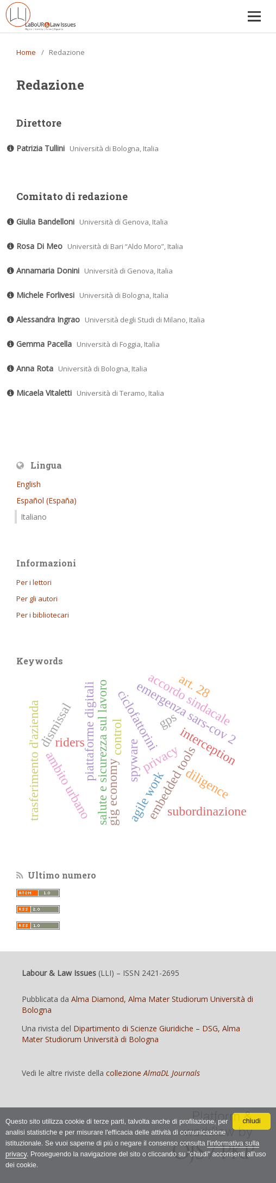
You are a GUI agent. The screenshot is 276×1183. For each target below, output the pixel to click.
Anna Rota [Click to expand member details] (34, 368)
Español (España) (46, 500)
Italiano (34, 517)
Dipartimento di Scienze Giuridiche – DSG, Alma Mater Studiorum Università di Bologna (131, 1033)
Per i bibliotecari (42, 615)
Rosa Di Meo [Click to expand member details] (39, 246)
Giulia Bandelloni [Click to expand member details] (45, 221)
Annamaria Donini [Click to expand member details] (47, 270)
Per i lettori (34, 582)
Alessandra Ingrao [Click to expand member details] (48, 319)
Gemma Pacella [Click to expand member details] (44, 344)
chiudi (252, 1121)
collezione (153, 1073)
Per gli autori (37, 598)
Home (26, 52)
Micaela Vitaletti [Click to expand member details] (44, 393)
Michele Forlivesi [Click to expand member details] (45, 295)
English (28, 484)
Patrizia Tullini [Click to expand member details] (40, 148)
